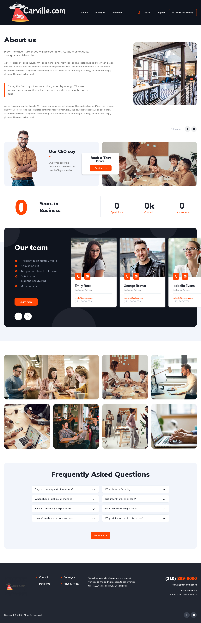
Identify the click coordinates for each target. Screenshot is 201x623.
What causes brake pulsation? (121, 508)
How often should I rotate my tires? (54, 518)
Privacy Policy (71, 583)
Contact (43, 577)
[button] (65, 489)
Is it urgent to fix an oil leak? (120, 498)
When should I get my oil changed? (54, 498)
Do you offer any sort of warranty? (54, 489)
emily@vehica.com (84, 297)
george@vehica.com (134, 297)
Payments (117, 12)
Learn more (26, 301)
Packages (100, 12)
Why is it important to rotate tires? (124, 518)
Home (84, 12)
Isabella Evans (184, 286)
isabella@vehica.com (183, 297)
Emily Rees (83, 286)
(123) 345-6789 (83, 301)
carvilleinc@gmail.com (184, 584)
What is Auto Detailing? (118, 489)
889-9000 (181, 578)
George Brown (135, 286)
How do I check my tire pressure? (53, 508)
